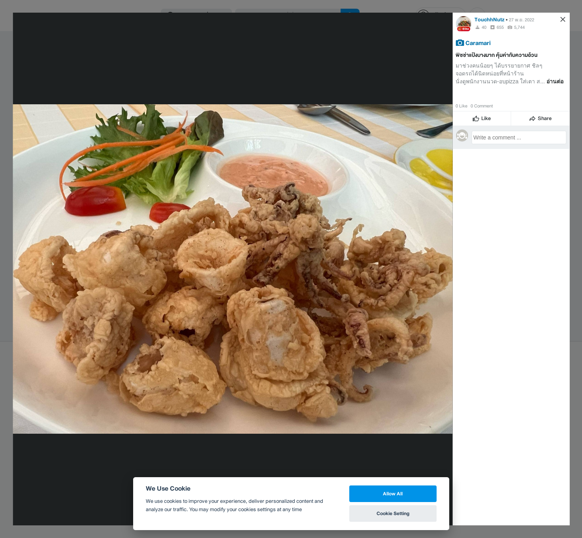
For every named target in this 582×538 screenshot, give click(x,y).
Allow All (393, 493)
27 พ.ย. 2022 (521, 19)
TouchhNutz (490, 19)
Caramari (478, 42)
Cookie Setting (393, 513)
